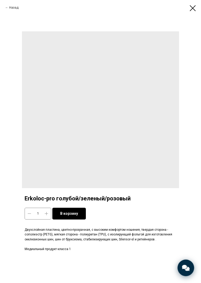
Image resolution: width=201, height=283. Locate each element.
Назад (14, 7)
